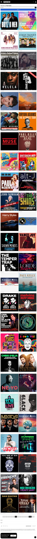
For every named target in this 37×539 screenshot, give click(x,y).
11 (6, 516)
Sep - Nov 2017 (9, 493)
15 (15, 516)
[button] (35, 1)
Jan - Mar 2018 (9, 50)
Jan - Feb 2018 (9, 30)
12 (8, 516)
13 (11, 516)
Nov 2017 (27, 211)
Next (30, 516)
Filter (18, 9)
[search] (35, 7)
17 (20, 516)
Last (33, 516)
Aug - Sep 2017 (27, 513)
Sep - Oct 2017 (27, 453)
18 (22, 516)
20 (27, 516)
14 (13, 516)
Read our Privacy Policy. (4, 536)
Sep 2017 (9, 453)
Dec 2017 (9, 151)
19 (25, 516)
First (4, 516)
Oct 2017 (27, 332)
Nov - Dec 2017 (9, 231)
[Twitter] (7, 526)
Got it (13, 535)
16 (18, 516)
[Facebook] (3, 526)
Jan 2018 (27, 30)
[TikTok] (1, 526)
